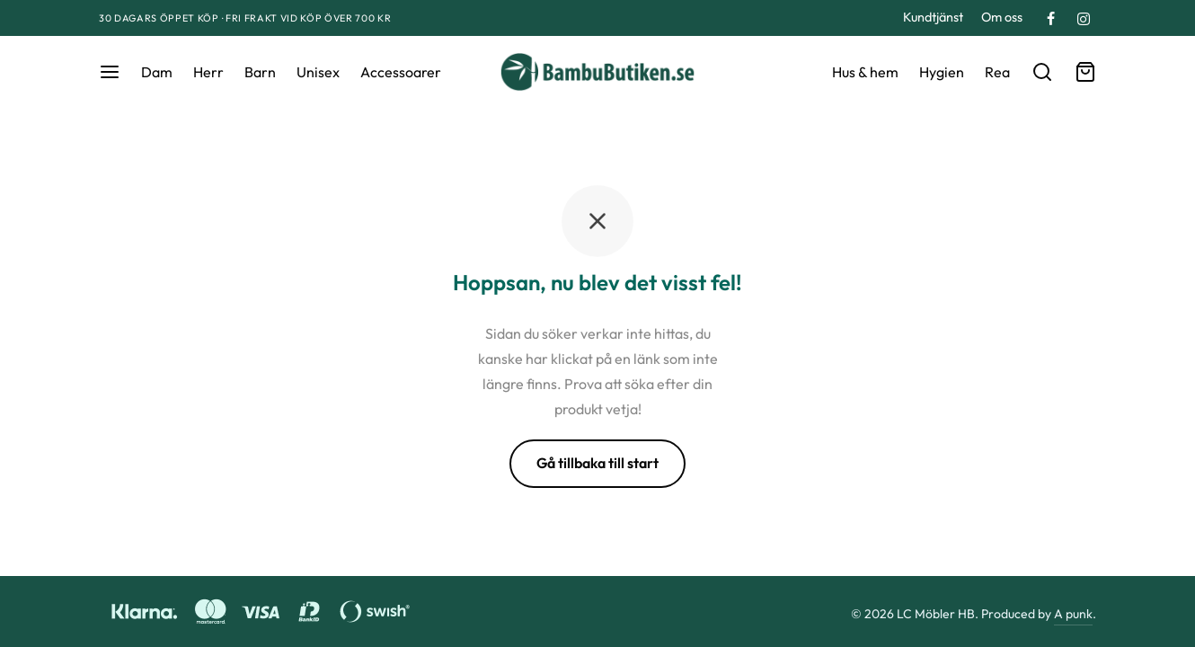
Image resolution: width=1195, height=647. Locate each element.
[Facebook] (1050, 19)
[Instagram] (1083, 19)
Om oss (1001, 17)
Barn (260, 72)
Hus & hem (865, 72)
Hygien (941, 72)
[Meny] (109, 72)
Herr (208, 72)
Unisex (318, 72)
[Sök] (1042, 72)
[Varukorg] (1085, 72)
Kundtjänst (933, 17)
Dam (157, 72)
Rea (997, 72)
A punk (1073, 614)
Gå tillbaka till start (597, 463)
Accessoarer (400, 72)
